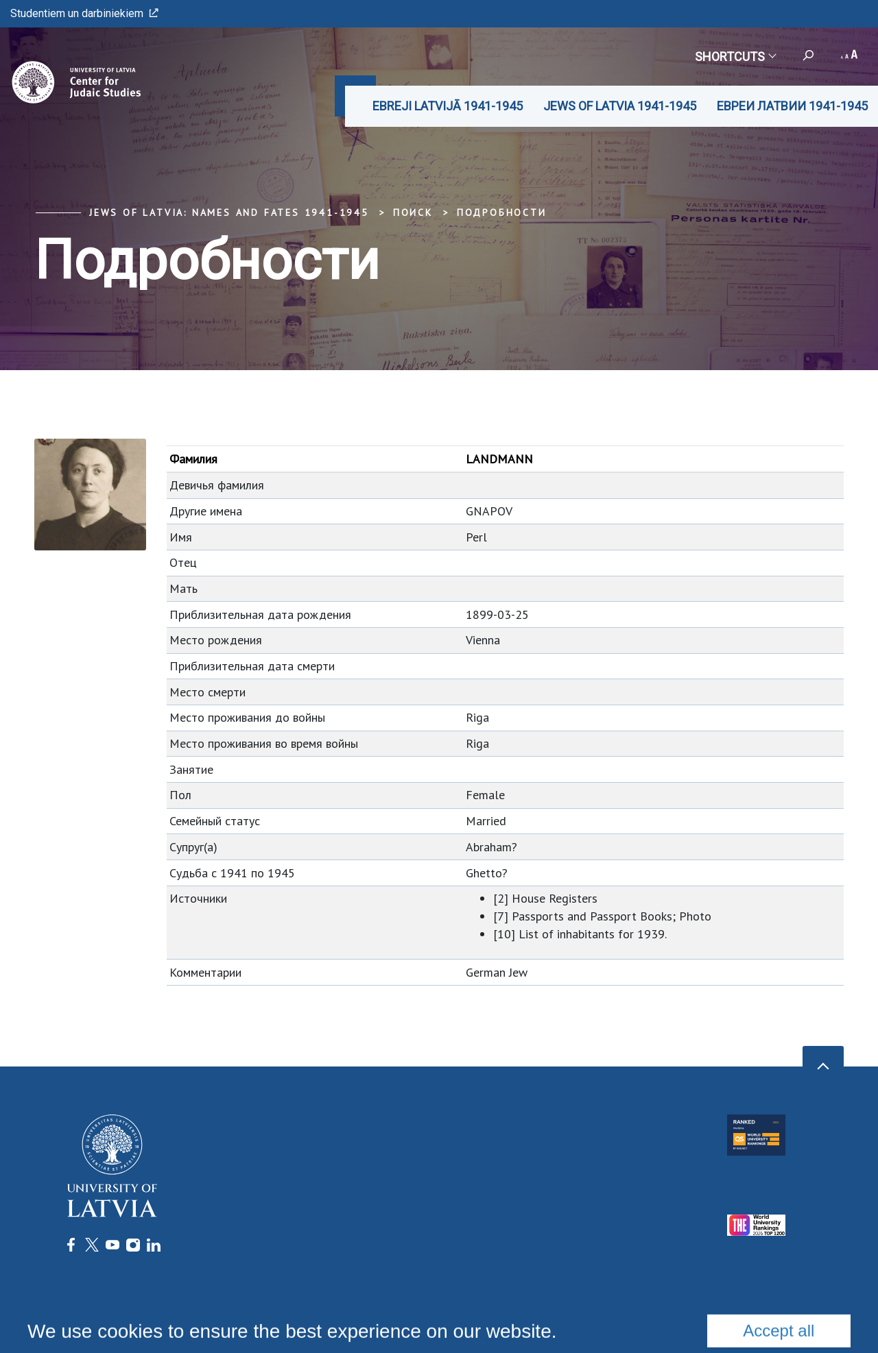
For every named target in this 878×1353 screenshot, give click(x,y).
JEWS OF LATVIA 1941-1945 (619, 106)
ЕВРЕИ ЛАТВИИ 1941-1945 (792, 106)
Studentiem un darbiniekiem (84, 13)
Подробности (502, 212)
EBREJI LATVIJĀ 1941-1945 (447, 106)
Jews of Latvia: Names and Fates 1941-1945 (229, 212)
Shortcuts (735, 56)
